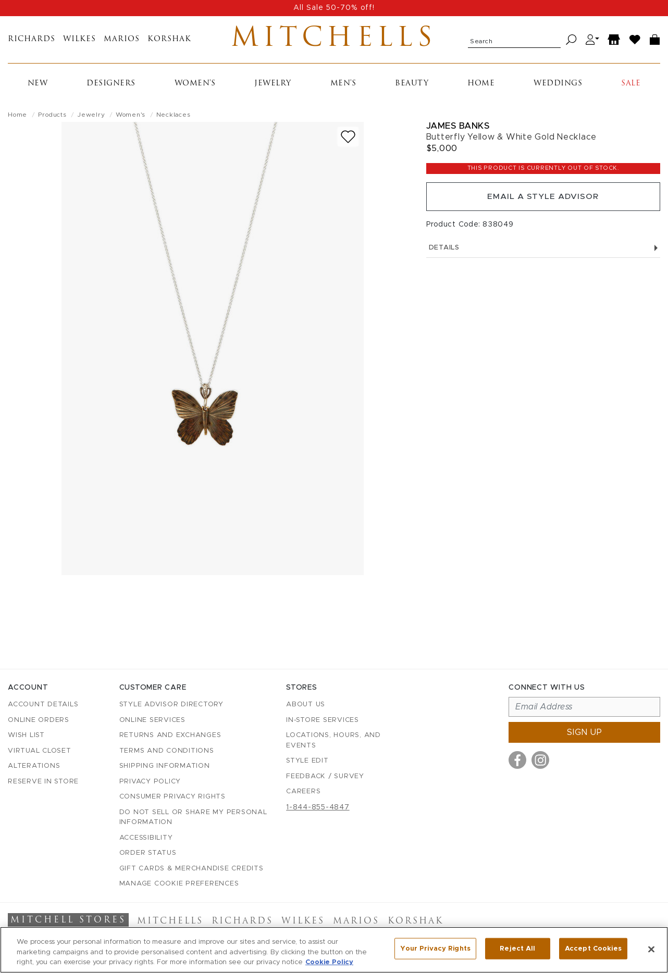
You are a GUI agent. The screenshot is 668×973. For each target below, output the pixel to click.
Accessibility (146, 837)
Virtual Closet (39, 750)
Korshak (169, 41)
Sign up (584, 733)
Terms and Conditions (166, 750)
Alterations (34, 766)
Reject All (517, 948)
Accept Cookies (593, 948)
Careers (303, 792)
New (38, 86)
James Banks (458, 127)
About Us (305, 705)
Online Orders (38, 720)
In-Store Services (322, 720)
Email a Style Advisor (543, 199)
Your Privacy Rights (435, 948)
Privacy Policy (150, 781)
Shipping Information (164, 766)
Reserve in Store (43, 781)
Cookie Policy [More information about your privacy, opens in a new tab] (329, 962)
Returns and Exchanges (170, 735)
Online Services (152, 720)
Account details (43, 705)
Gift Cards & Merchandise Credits (191, 868)
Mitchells (334, 41)
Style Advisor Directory (171, 705)
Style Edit (307, 761)
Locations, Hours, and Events (333, 741)
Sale (630, 86)
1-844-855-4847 (318, 807)
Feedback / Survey (325, 776)
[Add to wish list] (348, 138)
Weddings (558, 86)
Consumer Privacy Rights (172, 797)
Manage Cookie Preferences (179, 884)
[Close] (651, 949)
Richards (31, 41)
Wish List (26, 735)
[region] (334, 950)
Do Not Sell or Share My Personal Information (193, 817)
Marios (122, 41)
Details (543, 251)
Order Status (148, 853)
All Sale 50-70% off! (334, 7)
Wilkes (79, 41)
